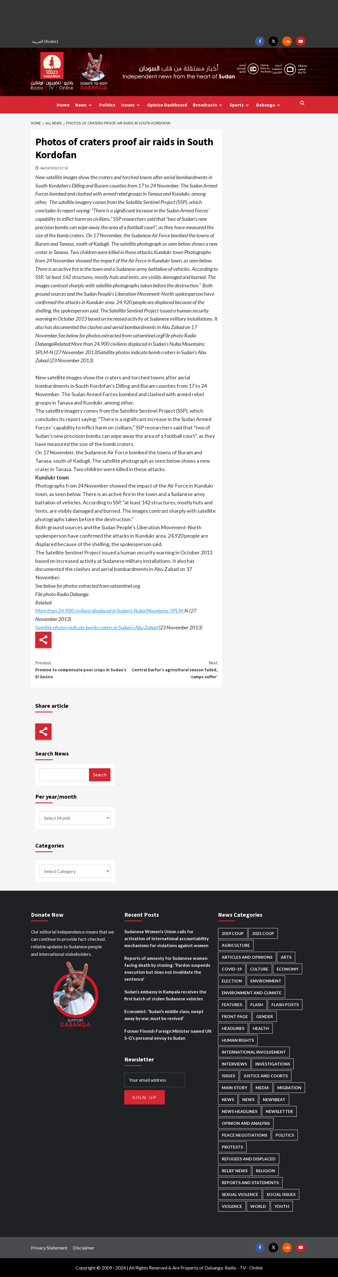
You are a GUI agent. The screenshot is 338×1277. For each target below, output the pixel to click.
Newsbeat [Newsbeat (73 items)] (274, 1099)
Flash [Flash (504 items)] (256, 1004)
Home (63, 105)
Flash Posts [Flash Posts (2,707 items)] (285, 1004)
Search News (52, 753)
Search (99, 774)
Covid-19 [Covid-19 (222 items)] (232, 969)
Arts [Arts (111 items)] (286, 957)
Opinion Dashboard (167, 105)
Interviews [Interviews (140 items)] (234, 1063)
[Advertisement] (169, 17)
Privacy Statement (49, 1247)
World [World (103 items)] (258, 1206)
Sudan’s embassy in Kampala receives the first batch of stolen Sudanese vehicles (165, 995)
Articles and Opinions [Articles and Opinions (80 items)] (247, 957)
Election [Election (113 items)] (232, 980)
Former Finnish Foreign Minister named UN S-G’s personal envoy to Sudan (167, 1034)
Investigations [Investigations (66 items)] (272, 1063)
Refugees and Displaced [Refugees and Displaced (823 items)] (249, 1158)
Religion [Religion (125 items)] (265, 1170)
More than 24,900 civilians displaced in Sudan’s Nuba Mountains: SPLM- (109, 610)
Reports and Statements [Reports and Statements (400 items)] (250, 1182)
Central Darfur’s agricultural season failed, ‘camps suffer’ (172, 669)
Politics (107, 105)
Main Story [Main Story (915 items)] (234, 1087)
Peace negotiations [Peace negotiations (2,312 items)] (244, 1135)
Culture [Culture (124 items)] (259, 969)
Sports (240, 105)
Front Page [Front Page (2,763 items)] (235, 1016)
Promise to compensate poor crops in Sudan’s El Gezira (81, 669)
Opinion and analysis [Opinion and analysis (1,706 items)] (246, 1123)
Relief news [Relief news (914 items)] (235, 1170)
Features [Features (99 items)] (232, 1004)
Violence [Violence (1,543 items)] (232, 1206)
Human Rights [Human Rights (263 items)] (238, 1040)
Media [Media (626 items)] (262, 1087)
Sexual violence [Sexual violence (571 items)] (240, 1194)
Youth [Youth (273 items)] (281, 1206)
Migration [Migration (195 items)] (289, 1087)
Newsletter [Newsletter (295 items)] (279, 1111)
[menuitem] (46, 41)
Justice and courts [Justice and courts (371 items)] (265, 1075)
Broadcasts (208, 105)
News (84, 105)
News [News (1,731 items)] (248, 1099)
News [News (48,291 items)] (228, 1099)
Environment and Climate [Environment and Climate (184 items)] (251, 992)
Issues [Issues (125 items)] (228, 1075)
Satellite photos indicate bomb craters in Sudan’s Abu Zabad (96, 627)
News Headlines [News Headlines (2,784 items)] (239, 1111)
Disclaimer (83, 1247)
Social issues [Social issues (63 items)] (281, 1194)
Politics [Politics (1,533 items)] (285, 1135)
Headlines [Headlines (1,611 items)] (233, 1028)
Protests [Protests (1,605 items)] (232, 1146)
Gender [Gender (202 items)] (264, 1016)
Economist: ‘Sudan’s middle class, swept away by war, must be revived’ (164, 1015)
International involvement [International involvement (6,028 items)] (254, 1052)
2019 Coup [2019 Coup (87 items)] (233, 933)
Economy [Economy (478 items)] (287, 969)
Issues (131, 105)
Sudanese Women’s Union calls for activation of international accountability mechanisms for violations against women (166, 938)
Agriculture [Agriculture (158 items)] (236, 945)
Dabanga (269, 105)
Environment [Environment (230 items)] (265, 980)
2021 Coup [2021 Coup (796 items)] (263, 933)
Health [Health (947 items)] (261, 1028)
